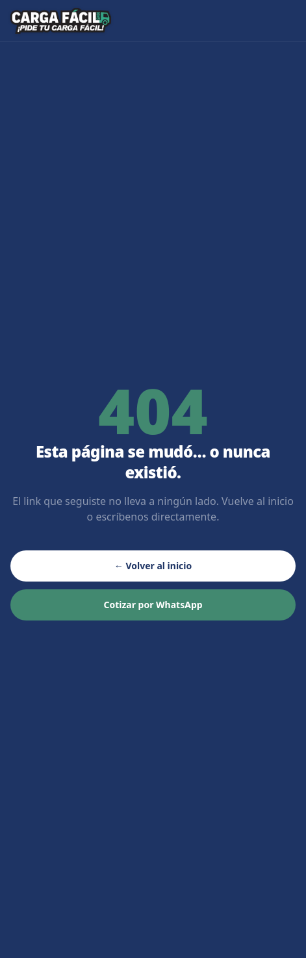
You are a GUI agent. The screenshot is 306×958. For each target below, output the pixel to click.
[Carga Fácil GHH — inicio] (60, 21)
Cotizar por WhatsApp (152, 604)
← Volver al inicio (153, 565)
